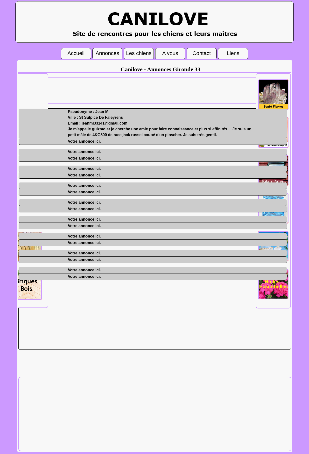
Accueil (75, 53)
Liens (233, 53)
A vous (170, 53)
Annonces (107, 53)
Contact (201, 53)
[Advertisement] (160, 90)
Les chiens (138, 53)
